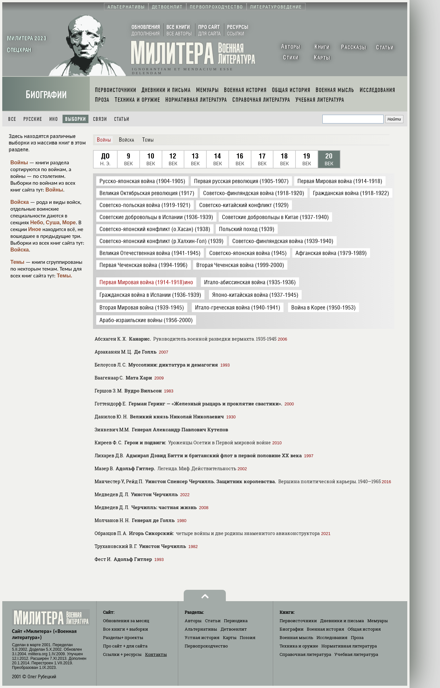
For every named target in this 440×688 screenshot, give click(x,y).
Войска (19, 202)
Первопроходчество (206, 646)
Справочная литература (305, 654)
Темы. (64, 275)
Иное (34, 229)
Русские (32, 119)
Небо (36, 222)
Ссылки (122, 654)
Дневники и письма (342, 621)
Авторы (193, 621)
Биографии (46, 95)
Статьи (121, 119)
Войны (19, 162)
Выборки (75, 119)
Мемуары (377, 621)
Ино (53, 119)
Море (69, 222)
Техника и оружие (299, 646)
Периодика (236, 621)
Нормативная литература (349, 646)
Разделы (123, 637)
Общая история (364, 629)
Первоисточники (298, 621)
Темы (17, 262)
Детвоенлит (234, 629)
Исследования (332, 637)
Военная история (325, 629)
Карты (230, 637)
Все (12, 119)
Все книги (125, 629)
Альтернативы (201, 629)
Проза (357, 637)
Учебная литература (356, 654)
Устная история (202, 637)
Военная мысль (296, 637)
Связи (100, 119)
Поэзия (247, 637)
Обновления (126, 621)
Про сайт (125, 646)
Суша (53, 222)
